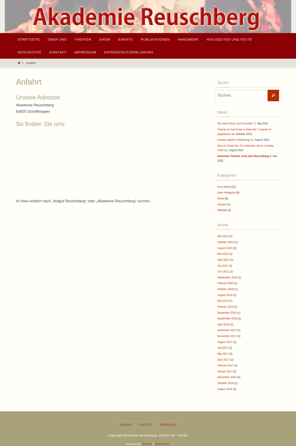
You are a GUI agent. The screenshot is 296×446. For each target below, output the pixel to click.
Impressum (168, 422)
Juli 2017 (222, 346)
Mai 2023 (222, 253)
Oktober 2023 (225, 241)
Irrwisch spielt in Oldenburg (233, 139)
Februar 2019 (225, 305)
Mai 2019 (222, 299)
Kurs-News (223, 186)
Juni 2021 (223, 270)
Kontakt (145, 422)
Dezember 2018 (226, 311)
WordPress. (162, 442)
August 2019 (224, 293)
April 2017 (223, 358)
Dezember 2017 (226, 328)
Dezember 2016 (226, 375)
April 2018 (223, 322)
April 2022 (223, 258)
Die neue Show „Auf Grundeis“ (235, 123)
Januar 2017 (224, 369)
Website (222, 209)
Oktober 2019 (225, 288)
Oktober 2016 (225, 381)
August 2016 (224, 387)
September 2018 (227, 317)
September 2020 (227, 276)
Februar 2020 (225, 282)
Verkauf (221, 203)
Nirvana (147, 442)
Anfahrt (125, 422)
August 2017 (224, 340)
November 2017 (226, 334)
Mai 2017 (222, 352)
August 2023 (224, 247)
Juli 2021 (222, 264)
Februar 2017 (225, 363)
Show (220, 198)
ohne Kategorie (226, 192)
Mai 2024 (222, 235)
